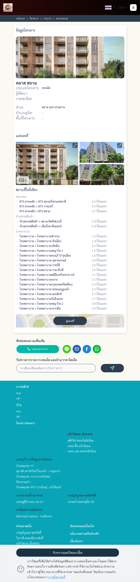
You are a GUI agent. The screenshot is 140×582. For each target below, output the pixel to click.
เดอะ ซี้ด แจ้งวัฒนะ (79, 446)
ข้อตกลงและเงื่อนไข (82, 526)
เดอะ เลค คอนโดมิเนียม (82, 451)
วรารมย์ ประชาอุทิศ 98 (81, 502)
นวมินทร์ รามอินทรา (29, 509)
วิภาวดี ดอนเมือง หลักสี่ (29, 538)
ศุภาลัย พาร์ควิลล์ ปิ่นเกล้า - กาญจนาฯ (38, 471)
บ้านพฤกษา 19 (25, 466)
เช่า (18, 398)
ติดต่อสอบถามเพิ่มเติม (30, 341)
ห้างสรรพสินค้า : (25, 216)
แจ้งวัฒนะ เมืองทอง (80, 434)
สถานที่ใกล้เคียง (26, 190)
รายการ (47, 18)
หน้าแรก (20, 18)
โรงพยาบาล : (23, 231)
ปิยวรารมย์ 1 (23, 482)
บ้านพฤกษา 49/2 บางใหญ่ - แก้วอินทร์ (38, 487)
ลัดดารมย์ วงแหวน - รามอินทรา (34, 516)
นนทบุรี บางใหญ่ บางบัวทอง (34, 459)
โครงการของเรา (25, 423)
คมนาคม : (21, 196)
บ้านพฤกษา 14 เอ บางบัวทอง (33, 476)
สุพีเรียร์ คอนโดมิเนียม (81, 440)
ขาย (18, 393)
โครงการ (34, 18)
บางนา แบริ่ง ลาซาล (29, 495)
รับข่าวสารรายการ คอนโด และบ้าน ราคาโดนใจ (46, 360)
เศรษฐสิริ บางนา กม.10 (29, 502)
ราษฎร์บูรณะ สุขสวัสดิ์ (82, 495)
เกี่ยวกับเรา (76, 541)
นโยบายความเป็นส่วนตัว (84, 533)
